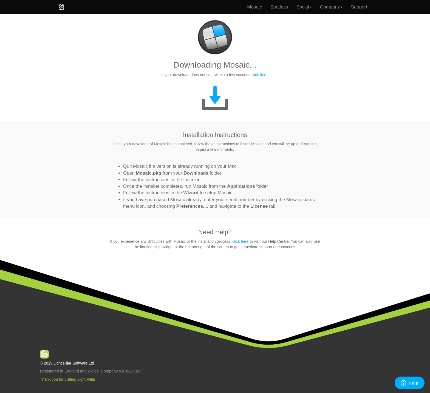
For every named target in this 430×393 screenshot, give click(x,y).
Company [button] (331, 7)
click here (259, 75)
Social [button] (304, 7)
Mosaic (254, 7)
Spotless (279, 7)
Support (359, 7)
